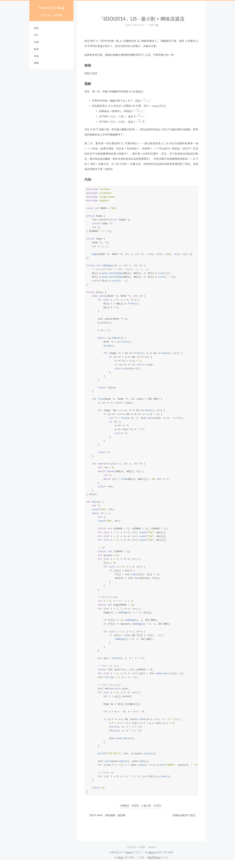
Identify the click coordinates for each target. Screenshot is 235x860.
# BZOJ (135, 805)
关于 (36, 35)
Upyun (152, 852)
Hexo (121, 857)
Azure (128, 852)
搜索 (36, 62)
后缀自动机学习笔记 (184, 815)
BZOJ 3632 (90, 73)
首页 (36, 28)
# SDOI (157, 805)
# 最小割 (146, 805)
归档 (36, 42)
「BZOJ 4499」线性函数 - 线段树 (106, 815)
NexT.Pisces (154, 857)
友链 (36, 55)
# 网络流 (124, 805)
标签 (36, 48)
